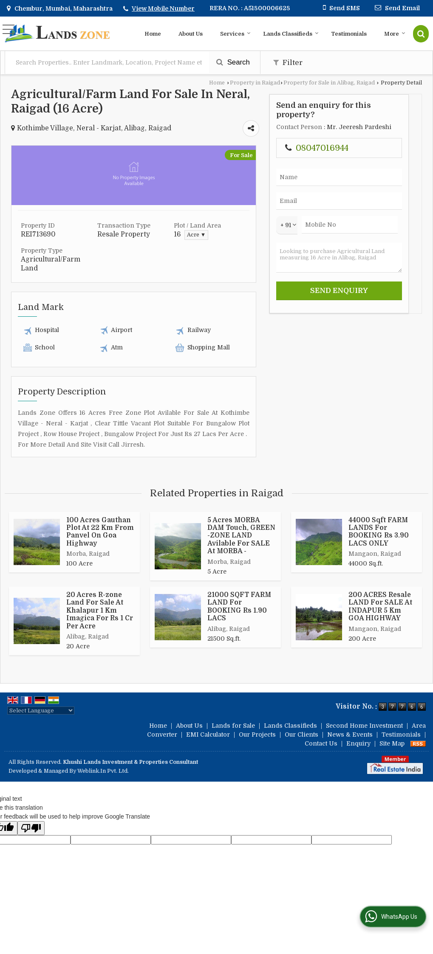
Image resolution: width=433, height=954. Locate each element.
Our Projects (257, 734)
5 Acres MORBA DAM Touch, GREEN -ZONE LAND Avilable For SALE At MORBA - (241, 535)
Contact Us (321, 743)
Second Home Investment (364, 725)
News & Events (350, 734)
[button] (163, 8)
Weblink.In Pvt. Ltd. (103, 771)
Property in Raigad (255, 83)
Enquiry (358, 743)
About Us (190, 34)
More (394, 34)
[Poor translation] (31, 828)
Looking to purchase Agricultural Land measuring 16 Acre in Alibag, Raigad (339, 258)
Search (233, 62)
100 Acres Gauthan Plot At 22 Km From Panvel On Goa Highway (100, 531)
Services (235, 34)
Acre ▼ (196, 235)
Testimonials (349, 34)
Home (152, 34)
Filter (288, 63)
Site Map (392, 743)
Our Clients (301, 734)
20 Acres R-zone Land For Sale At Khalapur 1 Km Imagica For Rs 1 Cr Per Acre (99, 610)
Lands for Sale (233, 725)
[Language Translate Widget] (40, 710)
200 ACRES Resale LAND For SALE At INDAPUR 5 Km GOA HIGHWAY (380, 606)
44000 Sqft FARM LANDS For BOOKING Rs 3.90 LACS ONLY (378, 531)
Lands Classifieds (291, 34)
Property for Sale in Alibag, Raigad (329, 83)
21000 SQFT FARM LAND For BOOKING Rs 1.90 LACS (239, 606)
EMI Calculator (208, 734)
